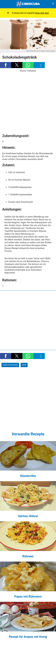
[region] (28, 101)
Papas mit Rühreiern (28, 596)
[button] (5, 65)
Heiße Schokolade (10, 365)
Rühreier (28, 556)
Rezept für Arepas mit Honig (28, 637)
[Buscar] (53, 4)
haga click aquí (42, 13)
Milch (24, 365)
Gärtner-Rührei (28, 516)
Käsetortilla (28, 476)
